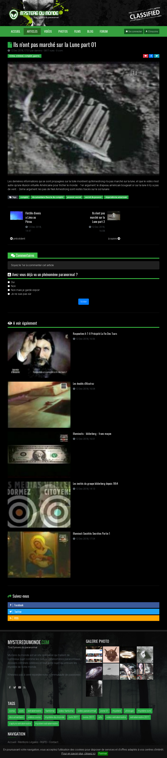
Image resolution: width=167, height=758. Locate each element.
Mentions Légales (28, 742)
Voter (83, 301)
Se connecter (134, 31)
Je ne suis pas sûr (21, 293)
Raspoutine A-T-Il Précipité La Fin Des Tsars (95, 334)
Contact (53, 742)
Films (77, 31)
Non (13, 286)
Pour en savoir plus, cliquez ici (78, 753)
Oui (13, 282)
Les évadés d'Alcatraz (83, 384)
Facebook (16, 605)
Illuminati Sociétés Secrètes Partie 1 (91, 533)
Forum (104, 31)
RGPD (43, 742)
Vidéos (48, 31)
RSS (13, 618)
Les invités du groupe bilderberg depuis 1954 (95, 484)
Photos (63, 31)
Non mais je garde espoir (25, 290)
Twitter (15, 612)
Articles (32, 31)
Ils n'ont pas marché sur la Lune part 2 (97, 217)
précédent (17, 238)
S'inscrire (151, 31)
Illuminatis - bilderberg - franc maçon (92, 434)
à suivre (114, 238)
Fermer (103, 753)
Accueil (17, 31)
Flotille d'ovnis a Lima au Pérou (33, 217)
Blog (90, 31)
